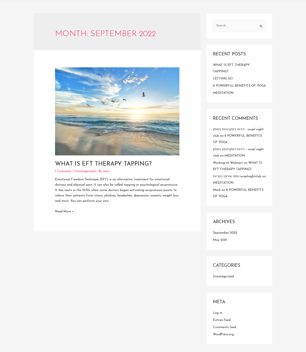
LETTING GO (223, 78)
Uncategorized (85, 171)
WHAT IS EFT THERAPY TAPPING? (103, 164)
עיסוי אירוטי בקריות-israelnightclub (237, 176)
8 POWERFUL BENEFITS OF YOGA (239, 85)
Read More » (64, 211)
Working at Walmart (228, 163)
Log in (217, 313)
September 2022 (225, 232)
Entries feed (221, 320)
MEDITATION (223, 93)
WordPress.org (223, 334)
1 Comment (63, 171)
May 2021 (220, 240)
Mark (217, 190)
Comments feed (224, 327)
